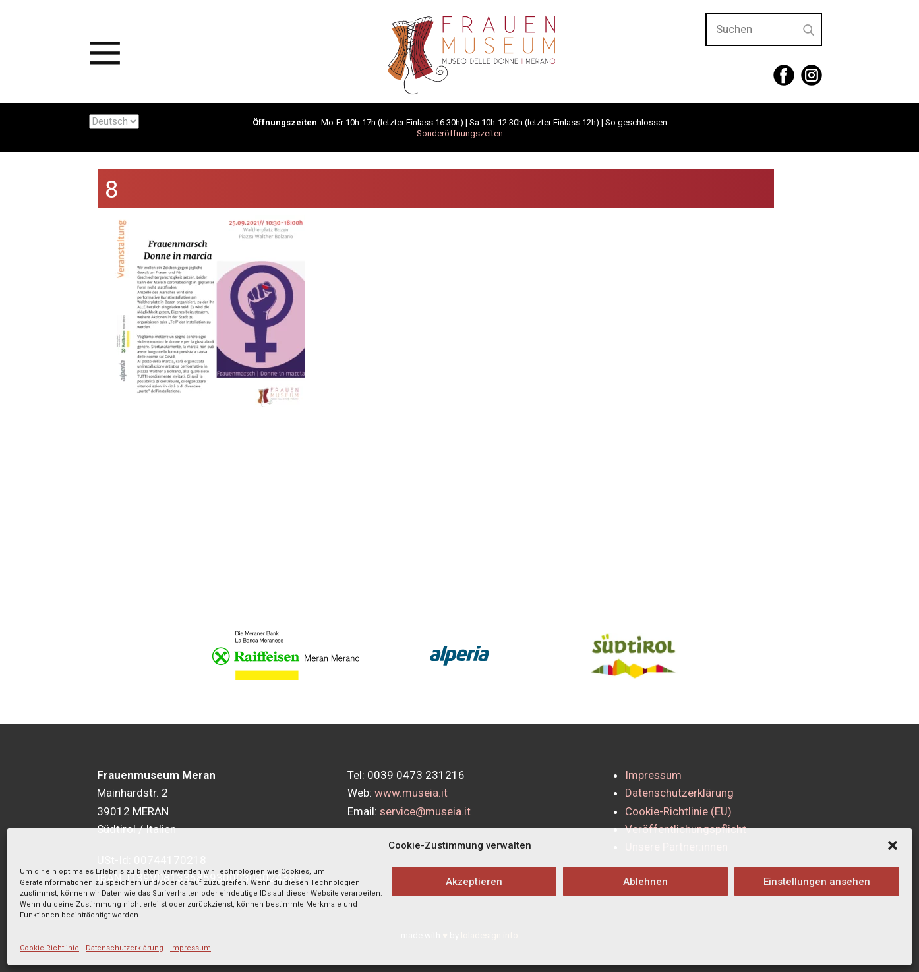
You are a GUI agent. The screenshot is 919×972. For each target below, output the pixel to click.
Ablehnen (645, 882)
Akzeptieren (474, 882)
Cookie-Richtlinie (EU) (678, 811)
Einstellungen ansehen (816, 882)
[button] (892, 845)
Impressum (190, 948)
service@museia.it (425, 811)
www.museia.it (411, 792)
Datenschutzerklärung (124, 948)
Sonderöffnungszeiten (460, 133)
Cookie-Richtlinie (49, 948)
